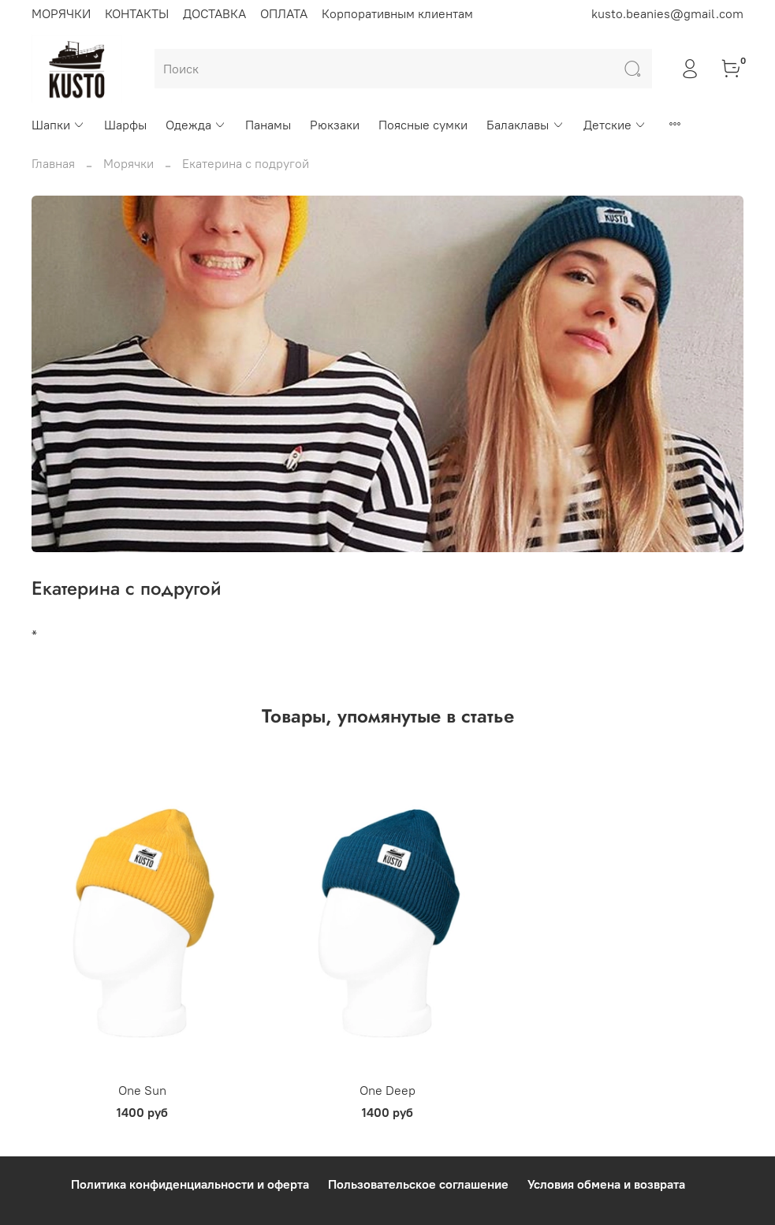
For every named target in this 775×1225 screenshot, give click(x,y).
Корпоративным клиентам (397, 13)
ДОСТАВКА (214, 13)
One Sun (142, 1090)
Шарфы (125, 125)
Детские (614, 125)
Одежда (196, 125)
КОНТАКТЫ (137, 13)
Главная (53, 163)
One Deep (387, 1090)
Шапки (58, 125)
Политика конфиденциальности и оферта (190, 1184)
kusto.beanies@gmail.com (667, 13)
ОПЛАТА (283, 13)
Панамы (268, 125)
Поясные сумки (423, 125)
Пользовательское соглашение (418, 1184)
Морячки (128, 163)
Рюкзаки (335, 125)
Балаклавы (525, 125)
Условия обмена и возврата (606, 1184)
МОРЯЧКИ (61, 13)
